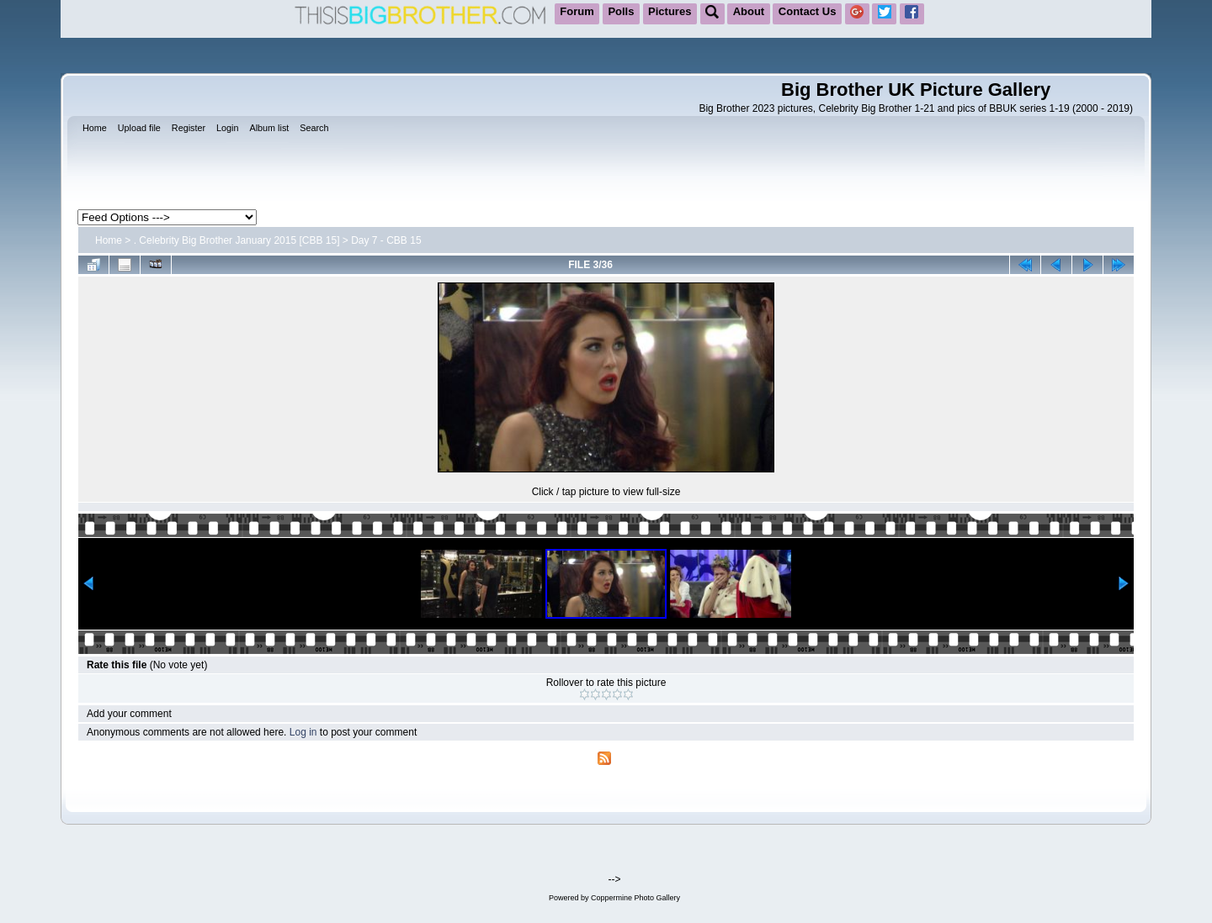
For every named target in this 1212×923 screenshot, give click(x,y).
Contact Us (808, 11)
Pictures (669, 11)
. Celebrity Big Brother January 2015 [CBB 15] (237, 240)
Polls (621, 11)
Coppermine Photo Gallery (635, 898)
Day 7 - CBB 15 (386, 240)
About (749, 11)
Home (108, 240)
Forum (576, 11)
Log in (303, 732)
